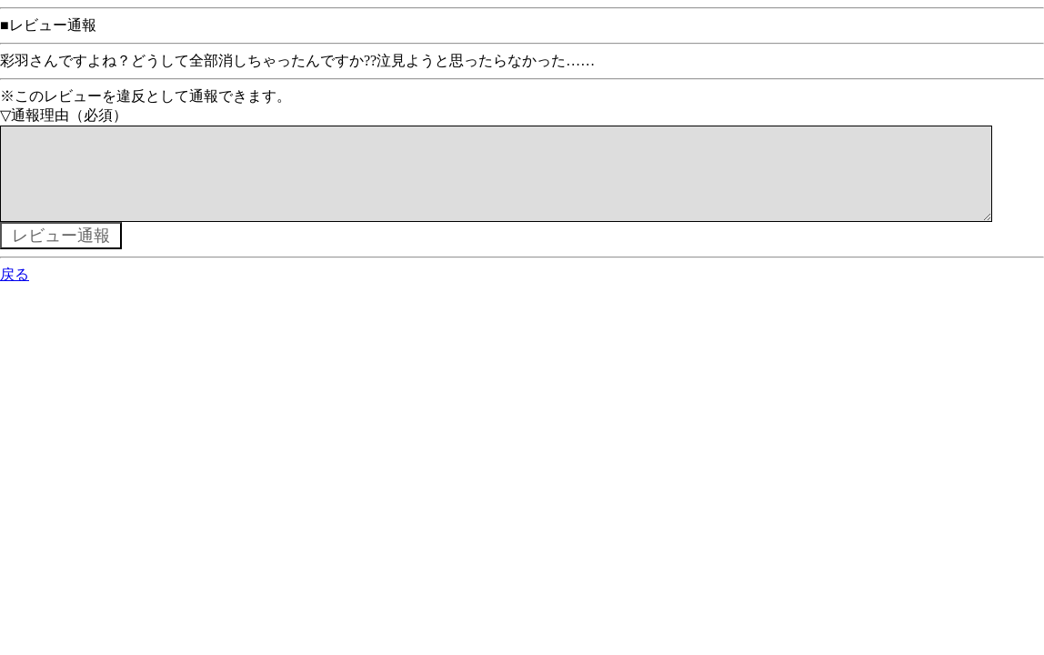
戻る (14, 292)
